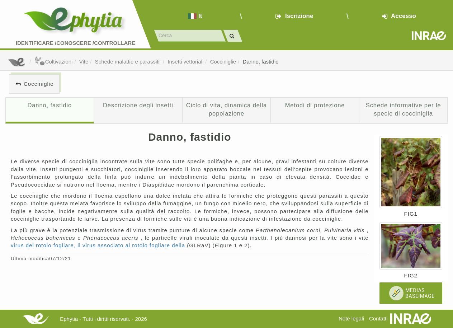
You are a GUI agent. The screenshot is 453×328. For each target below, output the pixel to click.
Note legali (351, 318)
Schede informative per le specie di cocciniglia (403, 109)
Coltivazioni (53, 61)
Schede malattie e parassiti (128, 61)
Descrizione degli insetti (138, 105)
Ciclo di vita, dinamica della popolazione (226, 109)
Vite (84, 61)
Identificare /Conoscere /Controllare (75, 43)
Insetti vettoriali (185, 61)
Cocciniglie (223, 61)
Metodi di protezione (315, 105)
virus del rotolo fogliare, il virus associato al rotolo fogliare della (99, 245)
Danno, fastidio (261, 61)
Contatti (378, 318)
